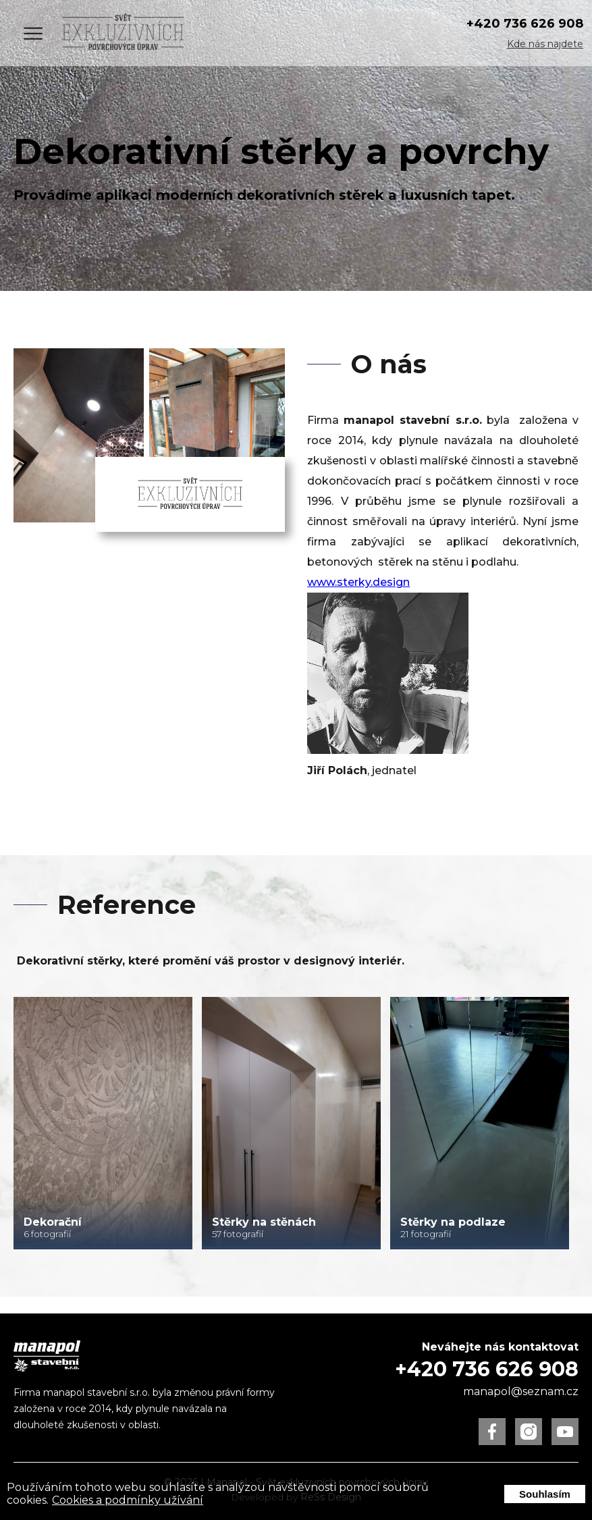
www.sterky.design (358, 582)
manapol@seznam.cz (520, 1391)
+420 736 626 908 (524, 23)
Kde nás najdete (545, 44)
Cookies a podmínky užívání (127, 1500)
